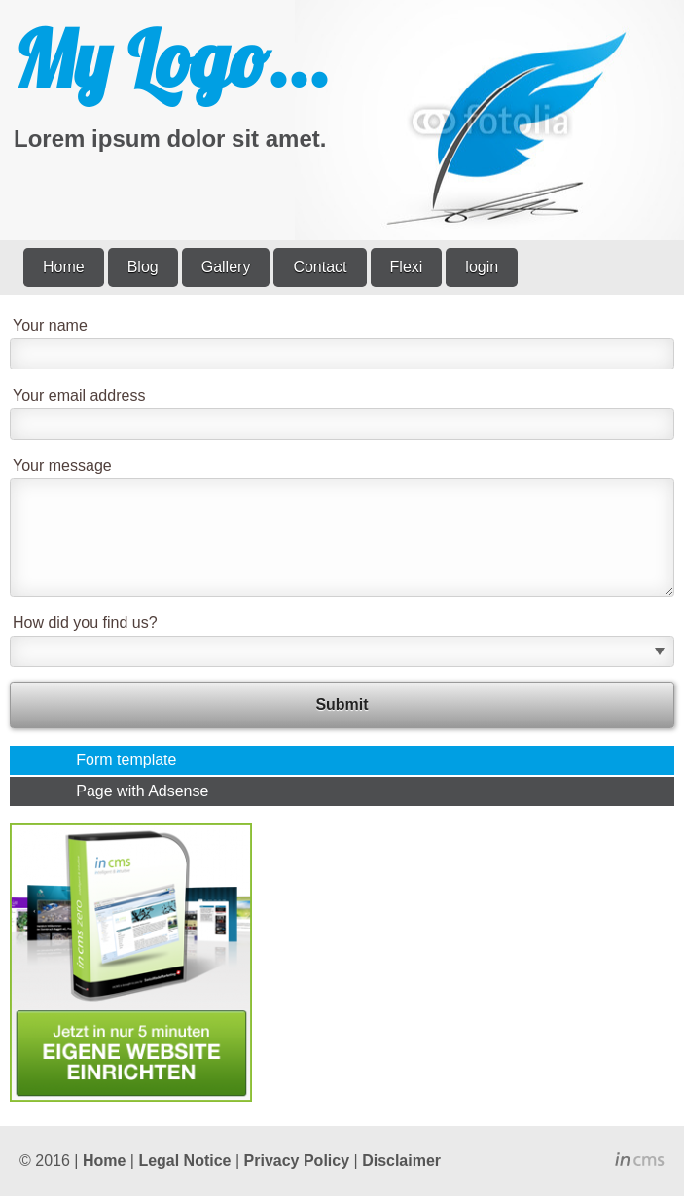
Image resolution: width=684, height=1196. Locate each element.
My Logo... (172, 58)
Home (64, 267)
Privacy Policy (297, 1160)
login (481, 267)
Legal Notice (184, 1160)
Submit (341, 704)
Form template (126, 760)
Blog (143, 267)
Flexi (406, 267)
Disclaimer (401, 1160)
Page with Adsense (142, 791)
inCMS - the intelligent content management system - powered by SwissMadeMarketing (640, 1162)
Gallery (226, 267)
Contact (319, 267)
